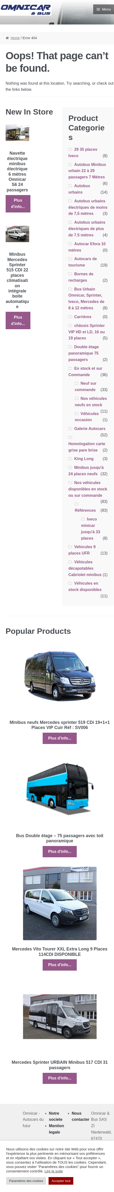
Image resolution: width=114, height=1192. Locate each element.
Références (85, 510)
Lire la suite (53, 1171)
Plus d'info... (18, 203)
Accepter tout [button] (60, 1181)
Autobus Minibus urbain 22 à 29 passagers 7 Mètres (87, 170)
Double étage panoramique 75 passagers (83, 353)
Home (15, 38)
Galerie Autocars (89, 429)
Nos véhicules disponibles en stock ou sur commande (87, 489)
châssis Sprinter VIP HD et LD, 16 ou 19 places (86, 332)
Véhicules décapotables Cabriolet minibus (84, 568)
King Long (84, 459)
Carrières (82, 317)
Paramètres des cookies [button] (26, 1181)
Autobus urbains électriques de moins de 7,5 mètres (87, 207)
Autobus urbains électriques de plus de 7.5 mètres (86, 228)
